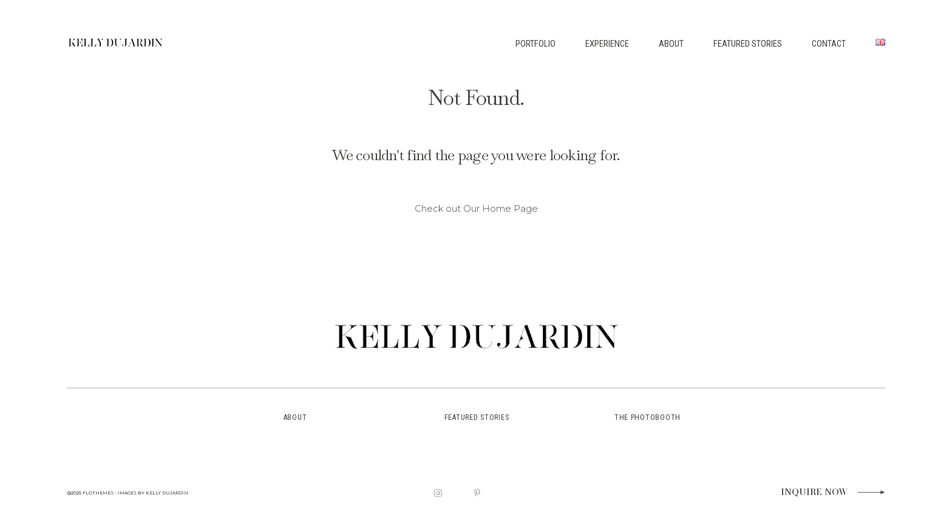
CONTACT (829, 44)
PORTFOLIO (535, 44)
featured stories (476, 417)
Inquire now (814, 492)
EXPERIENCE (607, 44)
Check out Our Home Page (476, 208)
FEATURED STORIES (747, 44)
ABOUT (671, 44)
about (295, 417)
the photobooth (647, 417)
